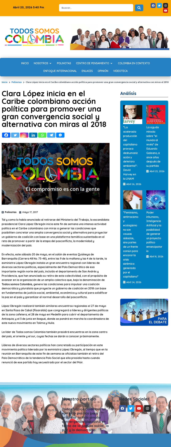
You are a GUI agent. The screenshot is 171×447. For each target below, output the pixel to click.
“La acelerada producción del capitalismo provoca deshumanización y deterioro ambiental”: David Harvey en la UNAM (130, 153)
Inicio (5, 82)
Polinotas (17, 82)
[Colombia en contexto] (133, 63)
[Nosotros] (42, 63)
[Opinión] (103, 71)
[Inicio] (25, 63)
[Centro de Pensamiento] (94, 63)
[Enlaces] (87, 71)
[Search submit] (139, 8)
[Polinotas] (63, 63)
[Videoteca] (120, 71)
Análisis (130, 93)
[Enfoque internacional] (60, 71)
